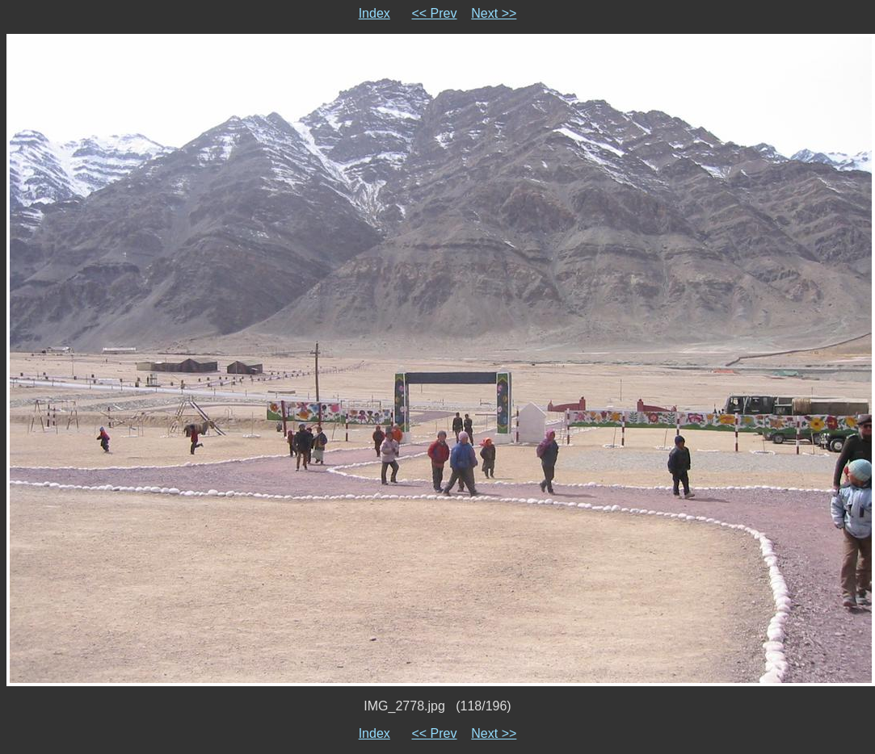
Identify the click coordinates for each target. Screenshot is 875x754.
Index (374, 13)
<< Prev (433, 13)
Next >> (493, 13)
